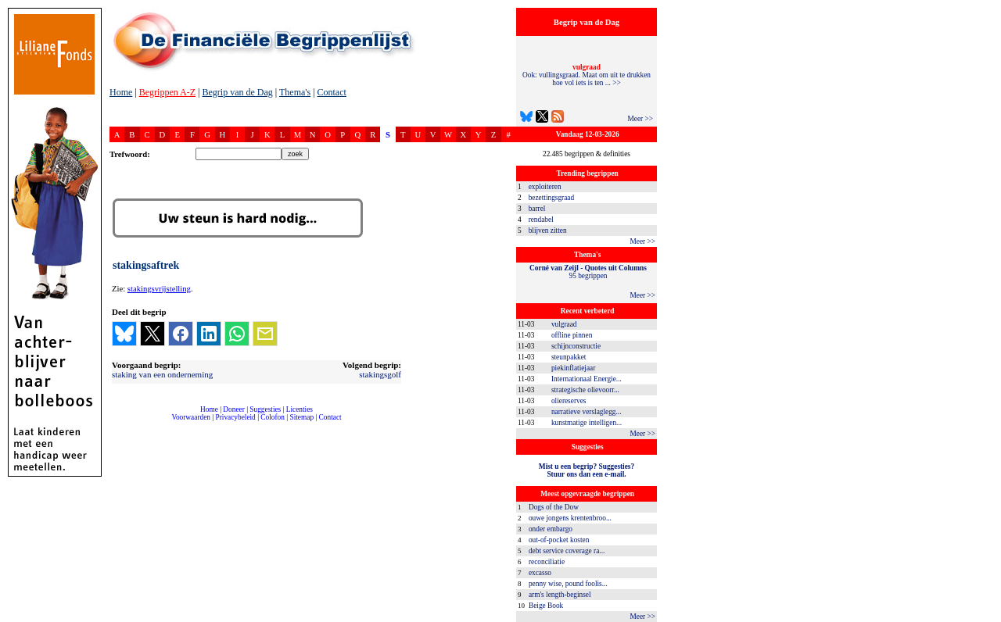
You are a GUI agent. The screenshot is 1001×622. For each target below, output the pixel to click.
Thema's (294, 92)
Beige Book (546, 605)
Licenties (299, 409)
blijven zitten (548, 230)
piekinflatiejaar (573, 368)
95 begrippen (588, 272)
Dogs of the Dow (554, 507)
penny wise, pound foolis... (568, 584)
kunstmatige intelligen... (586, 423)
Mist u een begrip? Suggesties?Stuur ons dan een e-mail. (586, 470)
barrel (537, 209)
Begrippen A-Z (167, 92)
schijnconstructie (576, 346)
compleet (118, 423)
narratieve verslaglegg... (586, 412)
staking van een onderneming (162, 374)
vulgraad (564, 324)
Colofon (272, 417)
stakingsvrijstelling (159, 288)
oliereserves (569, 401)
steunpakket (569, 357)
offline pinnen (571, 335)
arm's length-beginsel (560, 595)
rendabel (541, 219)
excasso (540, 573)
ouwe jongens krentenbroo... (570, 518)
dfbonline (986, 617)
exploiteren (545, 187)
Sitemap (301, 417)
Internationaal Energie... (586, 379)
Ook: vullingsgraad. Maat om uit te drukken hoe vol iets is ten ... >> (586, 75)
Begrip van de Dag (237, 92)
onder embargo (550, 529)
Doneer (233, 409)
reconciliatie (547, 562)
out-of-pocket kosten (559, 540)
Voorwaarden (190, 417)
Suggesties (265, 409)
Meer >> (640, 119)
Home (120, 92)
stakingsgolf (380, 374)
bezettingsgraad (552, 198)
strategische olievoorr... (585, 390)
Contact (332, 92)
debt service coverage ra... (567, 551)
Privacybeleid (236, 417)
